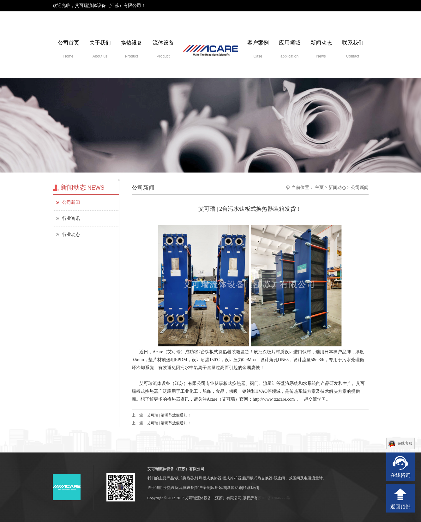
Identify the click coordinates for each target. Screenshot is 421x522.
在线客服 (404, 443)
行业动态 (71, 234)
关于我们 (100, 49)
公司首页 (68, 49)
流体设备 (163, 49)
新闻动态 (321, 49)
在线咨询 (400, 475)
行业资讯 (71, 218)
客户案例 (258, 49)
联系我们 (353, 49)
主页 (319, 187)
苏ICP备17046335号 (274, 498)
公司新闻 (71, 202)
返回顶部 (400, 506)
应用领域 (289, 49)
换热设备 (131, 49)
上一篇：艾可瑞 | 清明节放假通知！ (161, 415)
